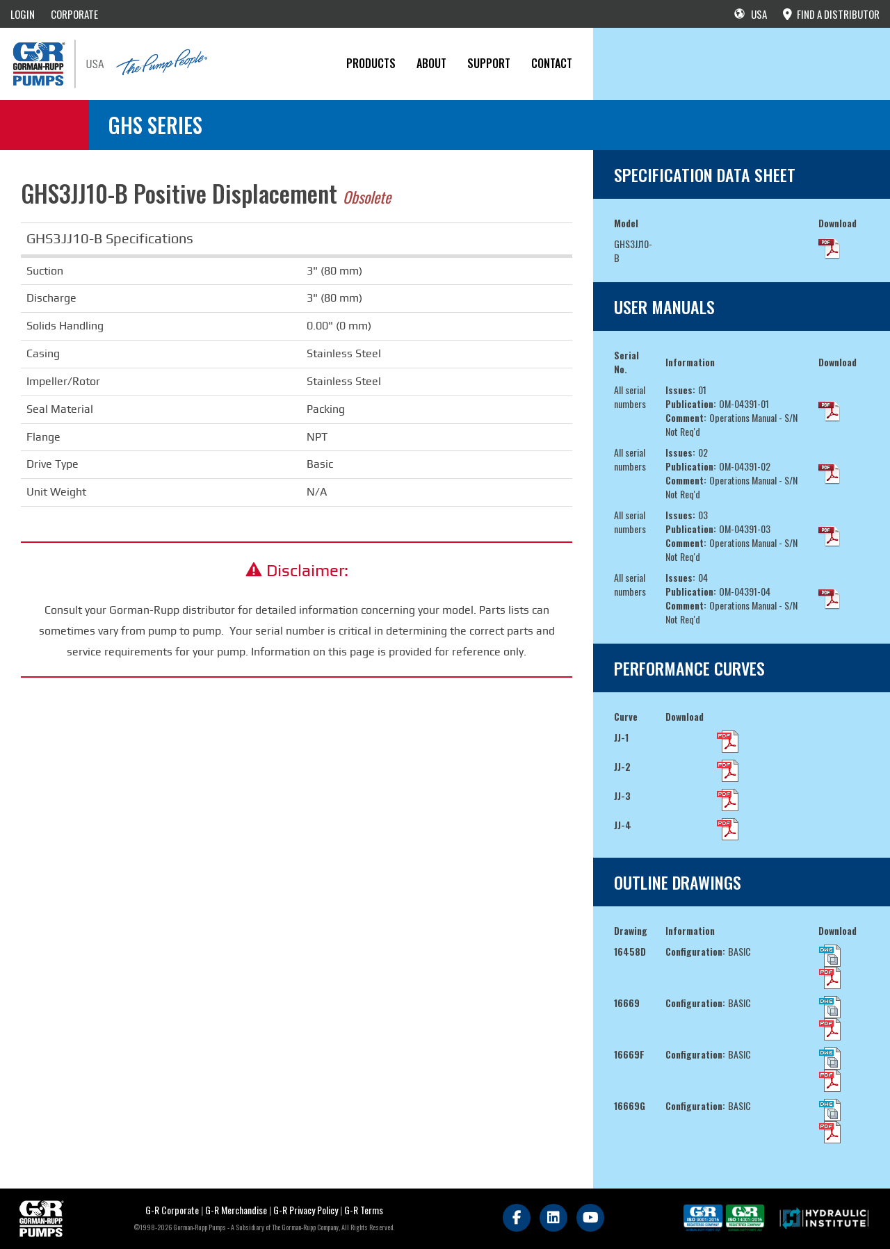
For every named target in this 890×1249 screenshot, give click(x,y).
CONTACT (551, 63)
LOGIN (22, 14)
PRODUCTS (371, 63)
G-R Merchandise (236, 1209)
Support (488, 63)
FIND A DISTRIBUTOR (831, 14)
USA (750, 14)
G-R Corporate (172, 1209)
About (431, 63)
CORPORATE (74, 14)
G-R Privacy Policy (305, 1209)
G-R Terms (363, 1209)
